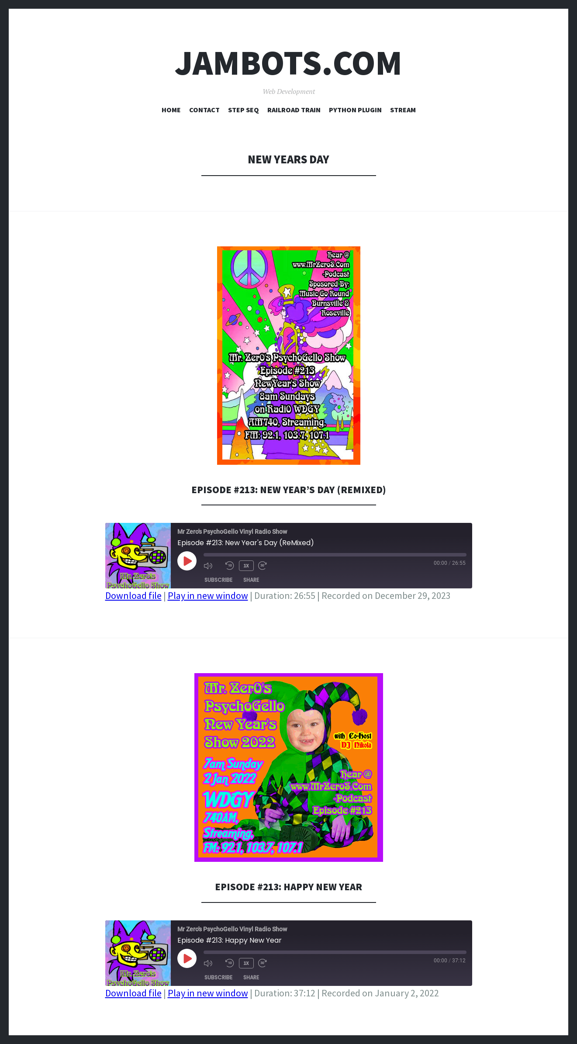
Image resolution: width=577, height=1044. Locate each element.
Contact (204, 109)
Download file (133, 595)
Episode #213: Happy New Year (289, 886)
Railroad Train (294, 109)
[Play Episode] (187, 560)
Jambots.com (288, 63)
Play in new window (208, 595)
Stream (403, 109)
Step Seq (243, 109)
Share (251, 579)
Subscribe (218, 579)
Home (171, 109)
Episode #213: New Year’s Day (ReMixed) (288, 489)
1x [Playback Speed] (246, 565)
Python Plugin (355, 109)
